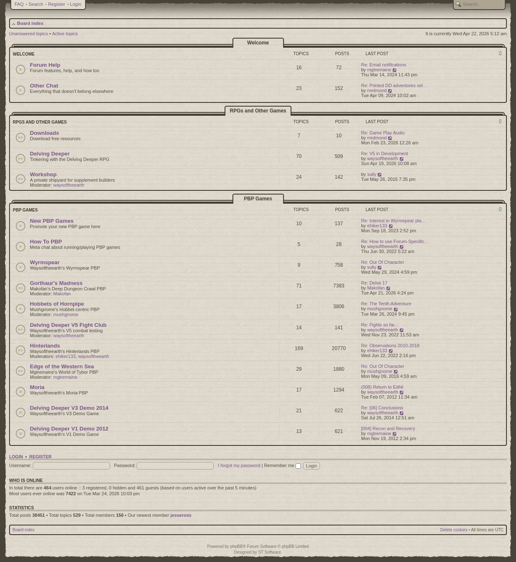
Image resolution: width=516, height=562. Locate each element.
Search (36, 4)
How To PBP (46, 241)
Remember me (282, 465)
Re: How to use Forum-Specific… (395, 241)
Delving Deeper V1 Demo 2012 (69, 429)
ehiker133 (377, 225)
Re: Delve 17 (374, 282)
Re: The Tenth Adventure (386, 303)
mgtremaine (379, 69)
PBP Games (258, 199)
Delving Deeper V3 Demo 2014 (69, 408)
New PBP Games (51, 221)
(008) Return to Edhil (382, 386)
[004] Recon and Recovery (388, 428)
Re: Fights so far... (379, 324)
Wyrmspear (45, 262)
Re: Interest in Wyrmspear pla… (393, 220)
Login (75, 4)
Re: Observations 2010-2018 (390, 345)
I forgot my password (239, 465)
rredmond (376, 90)
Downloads (44, 133)
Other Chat (44, 86)
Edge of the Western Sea (62, 366)
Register (56, 4)
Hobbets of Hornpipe (57, 304)
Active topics (65, 33)
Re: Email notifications (383, 64)
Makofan (62, 293)
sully (371, 174)
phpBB (236, 546)
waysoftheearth (382, 158)
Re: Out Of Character (382, 262)
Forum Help (45, 65)
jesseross (180, 515)
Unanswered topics (28, 33)
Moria (37, 387)
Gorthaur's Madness (56, 283)
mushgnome (65, 314)
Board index (30, 23)
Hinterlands (45, 346)
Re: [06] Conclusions (382, 407)
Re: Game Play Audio (383, 132)
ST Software (269, 552)
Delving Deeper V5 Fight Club (68, 325)
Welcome (258, 43)
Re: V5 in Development (384, 153)
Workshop (43, 174)
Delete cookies (454, 530)
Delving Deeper (50, 154)
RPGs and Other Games (258, 111)
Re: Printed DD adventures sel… (394, 85)
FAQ (19, 4)
